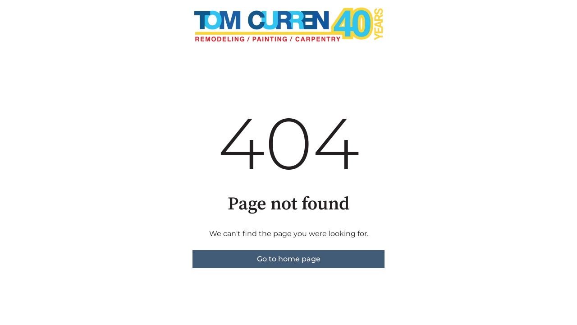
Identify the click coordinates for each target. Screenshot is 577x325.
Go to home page (289, 259)
